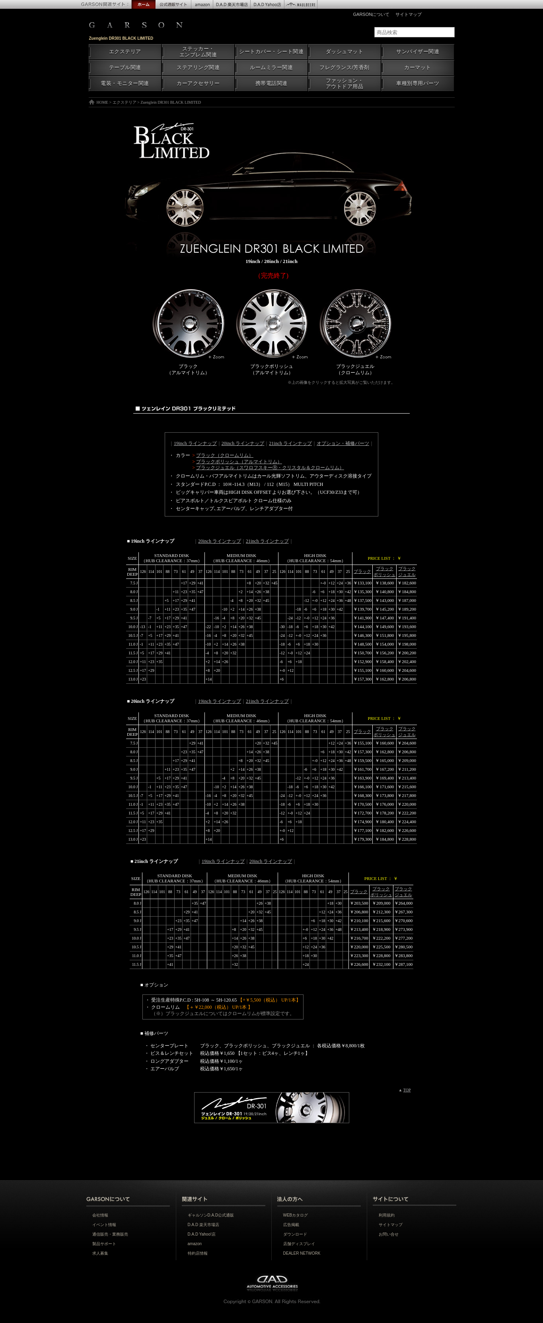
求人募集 (100, 1253)
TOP (407, 1090)
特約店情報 (198, 1253)
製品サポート (104, 1244)
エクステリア (125, 51)
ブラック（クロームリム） (224, 455)
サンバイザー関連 (417, 51)
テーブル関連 (125, 67)
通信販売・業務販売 (110, 1234)
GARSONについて (371, 14)
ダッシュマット (345, 51)
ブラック (362, 571)
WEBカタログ (295, 1215)
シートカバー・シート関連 (271, 51)
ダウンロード (295, 1234)
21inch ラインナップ (290, 443)
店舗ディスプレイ (299, 1244)
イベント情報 (104, 1224)
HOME (102, 102)
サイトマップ (408, 14)
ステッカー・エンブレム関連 (198, 52)
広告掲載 (291, 1224)
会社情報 (100, 1215)
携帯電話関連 (271, 83)
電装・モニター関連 (125, 83)
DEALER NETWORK (302, 1253)
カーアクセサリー (198, 83)
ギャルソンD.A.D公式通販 (211, 1215)
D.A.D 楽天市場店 (203, 1224)
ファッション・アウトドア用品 (345, 83)
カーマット (417, 67)
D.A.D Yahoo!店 (202, 1234)
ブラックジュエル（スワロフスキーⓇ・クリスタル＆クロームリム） (270, 467)
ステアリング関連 (198, 67)
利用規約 (387, 1215)
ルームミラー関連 (271, 67)
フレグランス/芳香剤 (344, 67)
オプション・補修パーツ (343, 443)
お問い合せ (389, 1234)
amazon (195, 1244)
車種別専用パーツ (417, 83)
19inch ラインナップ (195, 443)
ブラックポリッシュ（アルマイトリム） (239, 461)
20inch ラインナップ (243, 443)
